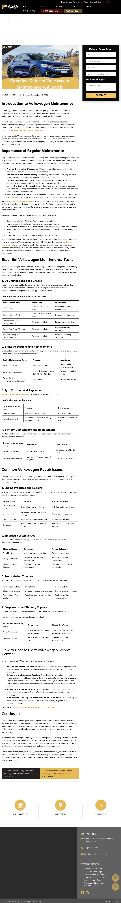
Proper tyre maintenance (14, 393)
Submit (101, 94)
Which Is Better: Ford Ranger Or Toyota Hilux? (34, 706)
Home (4, 16)
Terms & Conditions (111, 900)
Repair (102, 78)
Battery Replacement (13, 457)
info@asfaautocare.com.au (95, 852)
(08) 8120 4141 (91, 846)
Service (91, 78)
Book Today (114, 2)
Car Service (15, 16)
